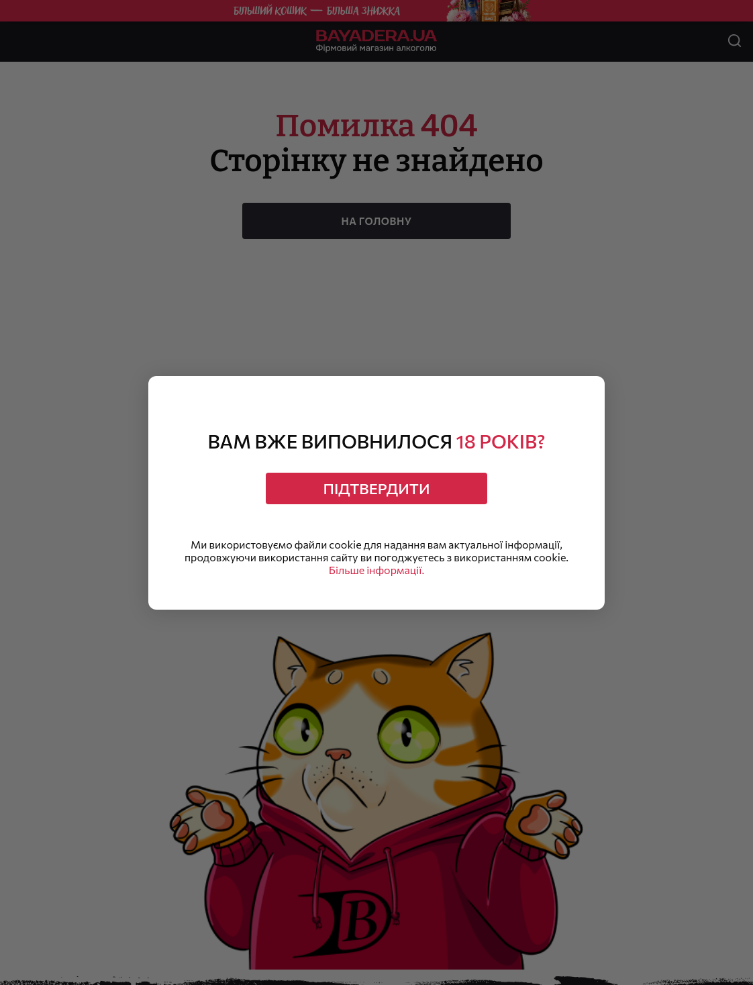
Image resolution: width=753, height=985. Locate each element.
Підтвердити (376, 488)
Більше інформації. (376, 569)
